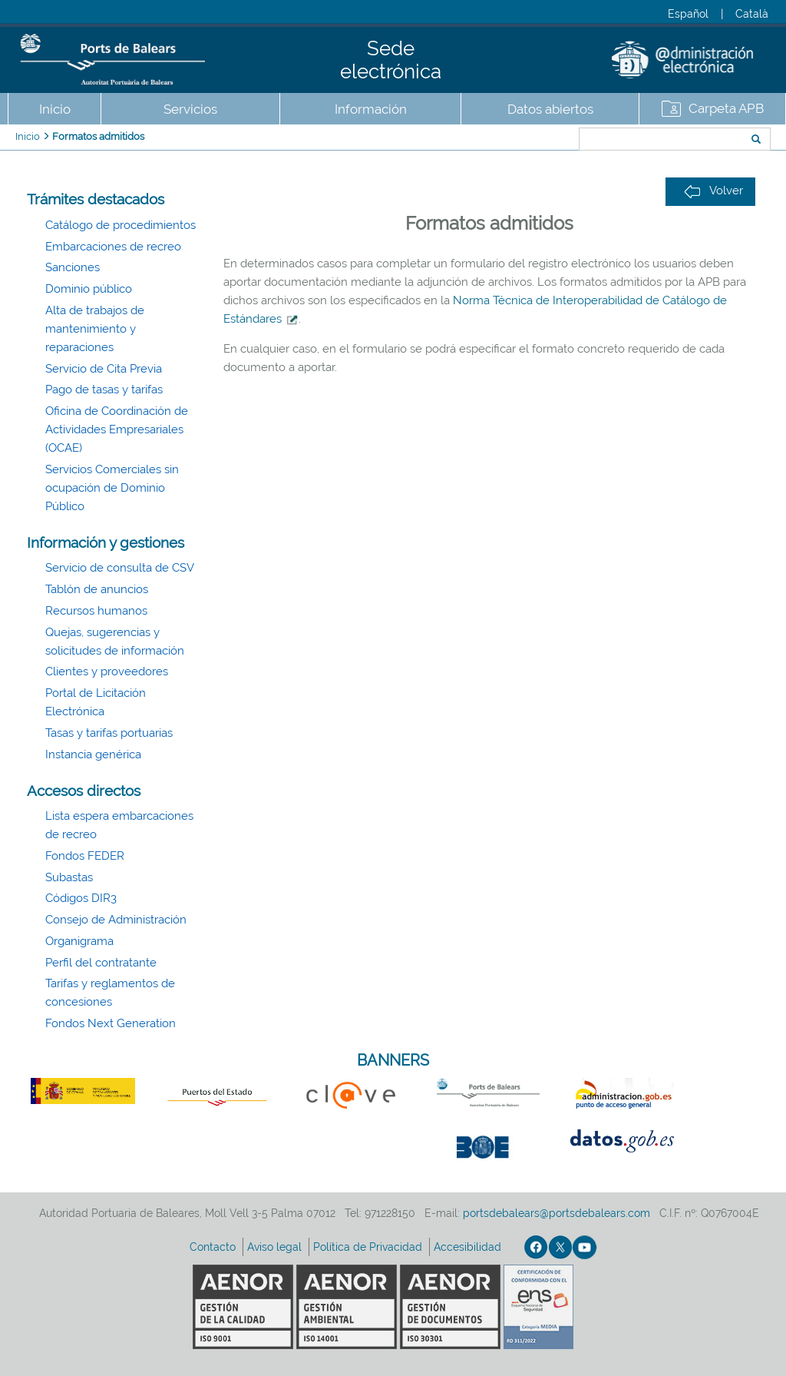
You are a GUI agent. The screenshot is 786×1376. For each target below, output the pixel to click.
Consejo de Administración (116, 920)
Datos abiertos (550, 109)
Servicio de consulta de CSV (119, 568)
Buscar (528, 141)
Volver (713, 191)
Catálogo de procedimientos (120, 225)
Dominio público (88, 289)
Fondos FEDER (84, 856)
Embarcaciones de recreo (113, 247)
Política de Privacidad (369, 1247)
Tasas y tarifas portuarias (109, 733)
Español (688, 14)
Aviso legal (276, 1247)
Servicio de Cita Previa (103, 369)
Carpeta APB (726, 108)
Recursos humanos (96, 611)
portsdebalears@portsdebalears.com (556, 1213)
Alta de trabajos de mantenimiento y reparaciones (94, 328)
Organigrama (79, 941)
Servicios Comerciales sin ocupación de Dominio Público (112, 488)
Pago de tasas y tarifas (104, 389)
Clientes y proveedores (106, 671)
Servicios (190, 109)
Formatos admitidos (98, 136)
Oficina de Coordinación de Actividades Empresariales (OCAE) (116, 429)
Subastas (69, 877)
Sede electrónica (390, 60)
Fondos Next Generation (110, 1023)
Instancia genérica (93, 754)
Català (751, 14)
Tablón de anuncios (96, 589)
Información (371, 109)
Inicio (55, 109)
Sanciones (72, 267)
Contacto (214, 1247)
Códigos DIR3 (81, 898)
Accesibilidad (469, 1247)
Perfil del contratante (101, 963)
